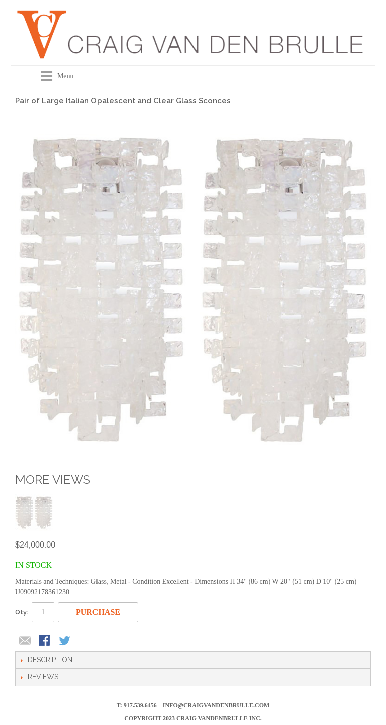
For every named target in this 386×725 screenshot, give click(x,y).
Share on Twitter (65, 641)
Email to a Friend (25, 641)
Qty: (21, 612)
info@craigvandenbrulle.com (216, 705)
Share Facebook (45, 641)
